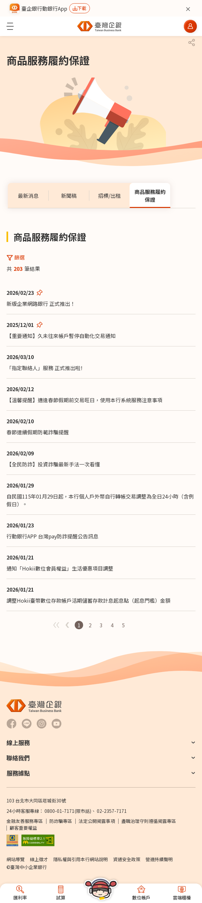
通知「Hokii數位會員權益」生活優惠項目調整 (59, 568)
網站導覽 (15, 859)
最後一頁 (145, 625)
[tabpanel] (101, 429)
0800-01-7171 (59, 811)
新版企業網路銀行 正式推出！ (40, 303)
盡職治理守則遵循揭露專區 (148, 821)
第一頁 (134, 625)
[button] (10, 26)
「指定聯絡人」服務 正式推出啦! (44, 368)
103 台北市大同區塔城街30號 (36, 800)
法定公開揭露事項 (97, 821)
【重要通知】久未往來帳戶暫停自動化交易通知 (61, 336)
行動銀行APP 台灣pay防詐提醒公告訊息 (52, 536)
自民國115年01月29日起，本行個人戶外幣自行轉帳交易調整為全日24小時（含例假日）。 (100, 500)
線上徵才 (39, 859)
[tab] (28, 195)
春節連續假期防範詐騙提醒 (37, 432)
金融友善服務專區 (24, 821)
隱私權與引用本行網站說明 (80, 859)
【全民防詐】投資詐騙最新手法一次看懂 (53, 464)
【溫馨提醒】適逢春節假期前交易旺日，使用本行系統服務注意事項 (84, 400)
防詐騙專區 (60, 821)
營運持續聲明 (159, 859)
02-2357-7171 (112, 811)
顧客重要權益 (23, 828)
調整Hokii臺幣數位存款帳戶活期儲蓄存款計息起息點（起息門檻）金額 (88, 600)
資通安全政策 (126, 859)
